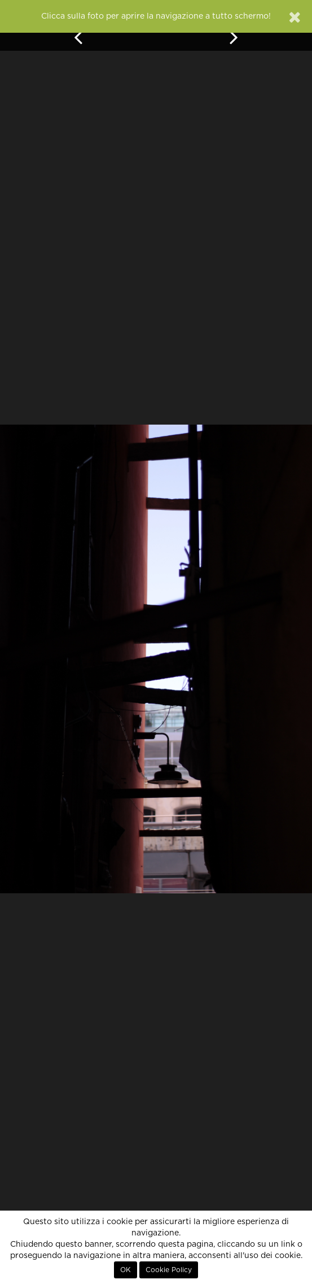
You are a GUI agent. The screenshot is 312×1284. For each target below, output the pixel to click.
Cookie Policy (169, 1269)
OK (125, 1269)
